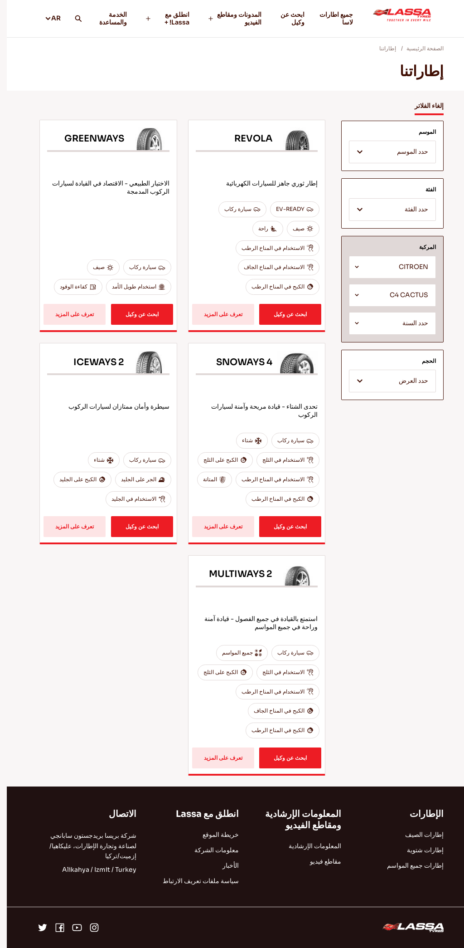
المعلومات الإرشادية (308, 846)
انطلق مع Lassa (200, 814)
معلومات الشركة (210, 850)
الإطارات (420, 814)
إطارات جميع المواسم (408, 865)
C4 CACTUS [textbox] (402, 295)
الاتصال (116, 814)
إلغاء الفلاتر (422, 106)
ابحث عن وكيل (286, 18)
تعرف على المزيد (216, 314)
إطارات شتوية (418, 850)
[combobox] (385, 152)
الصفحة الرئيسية (418, 48)
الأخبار (224, 865)
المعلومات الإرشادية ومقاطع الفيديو (296, 819)
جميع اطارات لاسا (329, 18)
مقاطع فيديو (318, 861)
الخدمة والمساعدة (106, 18)
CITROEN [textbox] (406, 267)
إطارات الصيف (417, 835)
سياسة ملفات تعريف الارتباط (194, 881)
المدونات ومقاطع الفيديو (228, 18)
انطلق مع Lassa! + (160, 18)
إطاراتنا (380, 48)
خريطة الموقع (214, 835)
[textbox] (386, 152)
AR (46, 18)
